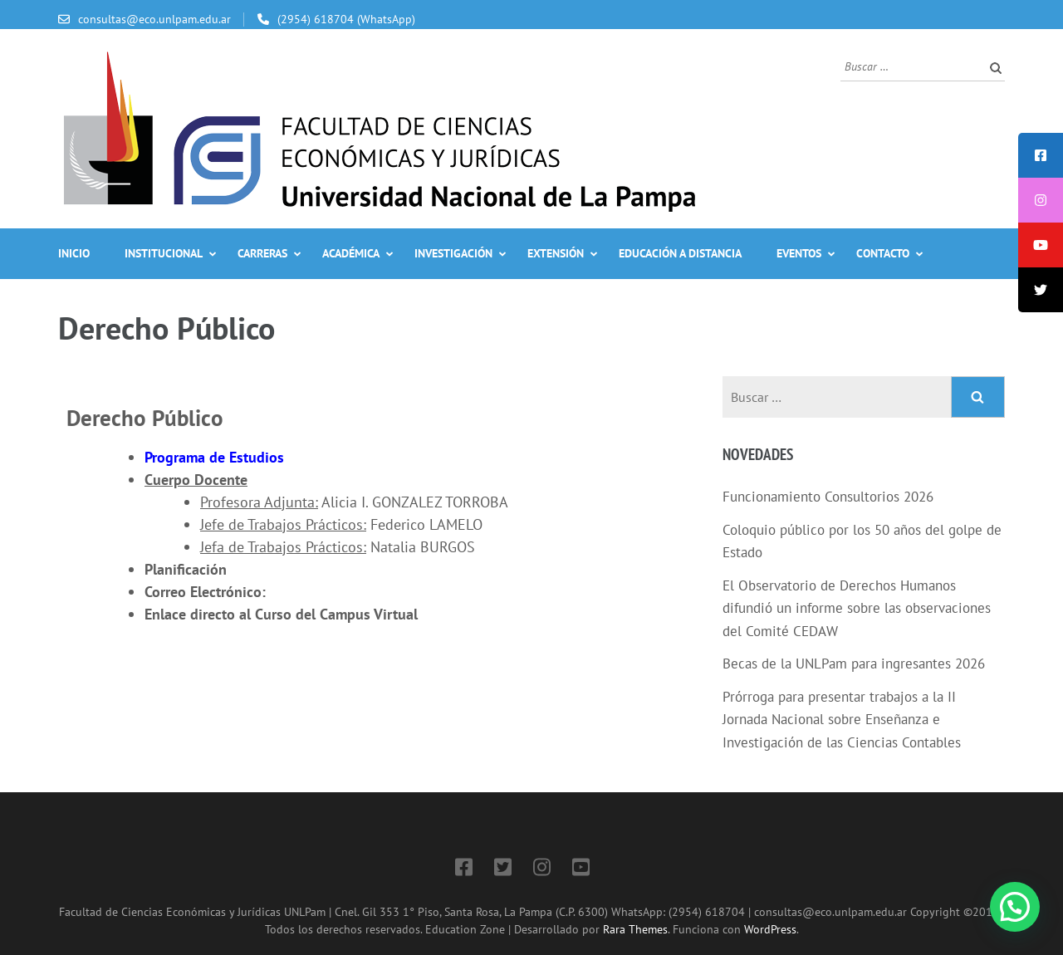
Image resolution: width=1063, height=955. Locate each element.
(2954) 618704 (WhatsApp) (346, 19)
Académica (351, 253)
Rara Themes (635, 929)
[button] (1015, 907)
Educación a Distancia (680, 253)
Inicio (74, 253)
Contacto (882, 253)
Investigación (453, 253)
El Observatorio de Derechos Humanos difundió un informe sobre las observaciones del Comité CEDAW (857, 608)
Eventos (798, 253)
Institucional (164, 253)
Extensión (555, 253)
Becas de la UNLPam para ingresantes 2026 (854, 663)
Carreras (262, 253)
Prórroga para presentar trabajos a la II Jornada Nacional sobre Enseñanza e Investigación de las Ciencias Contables (842, 720)
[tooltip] (1040, 155)
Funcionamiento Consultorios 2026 (828, 496)
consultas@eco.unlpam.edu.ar (154, 19)
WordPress (770, 929)
